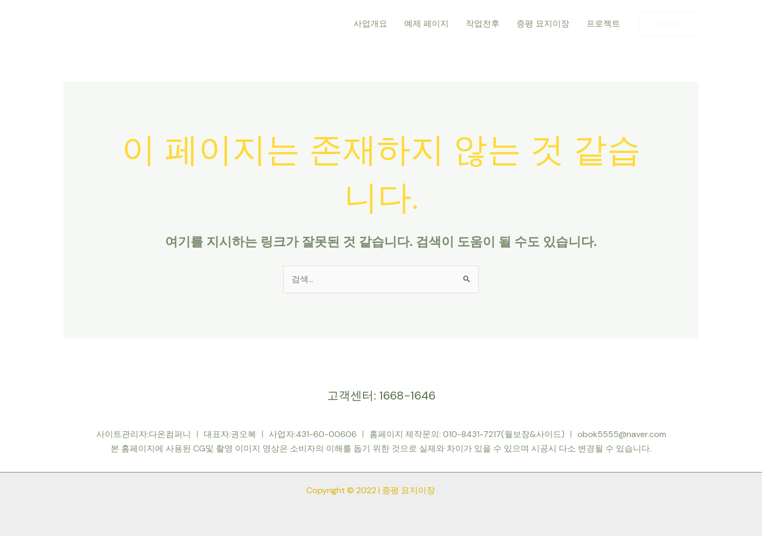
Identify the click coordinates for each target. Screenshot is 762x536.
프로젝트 (603, 23)
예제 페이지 (426, 23)
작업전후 (483, 23)
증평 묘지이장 (542, 23)
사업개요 (370, 23)
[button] (668, 24)
